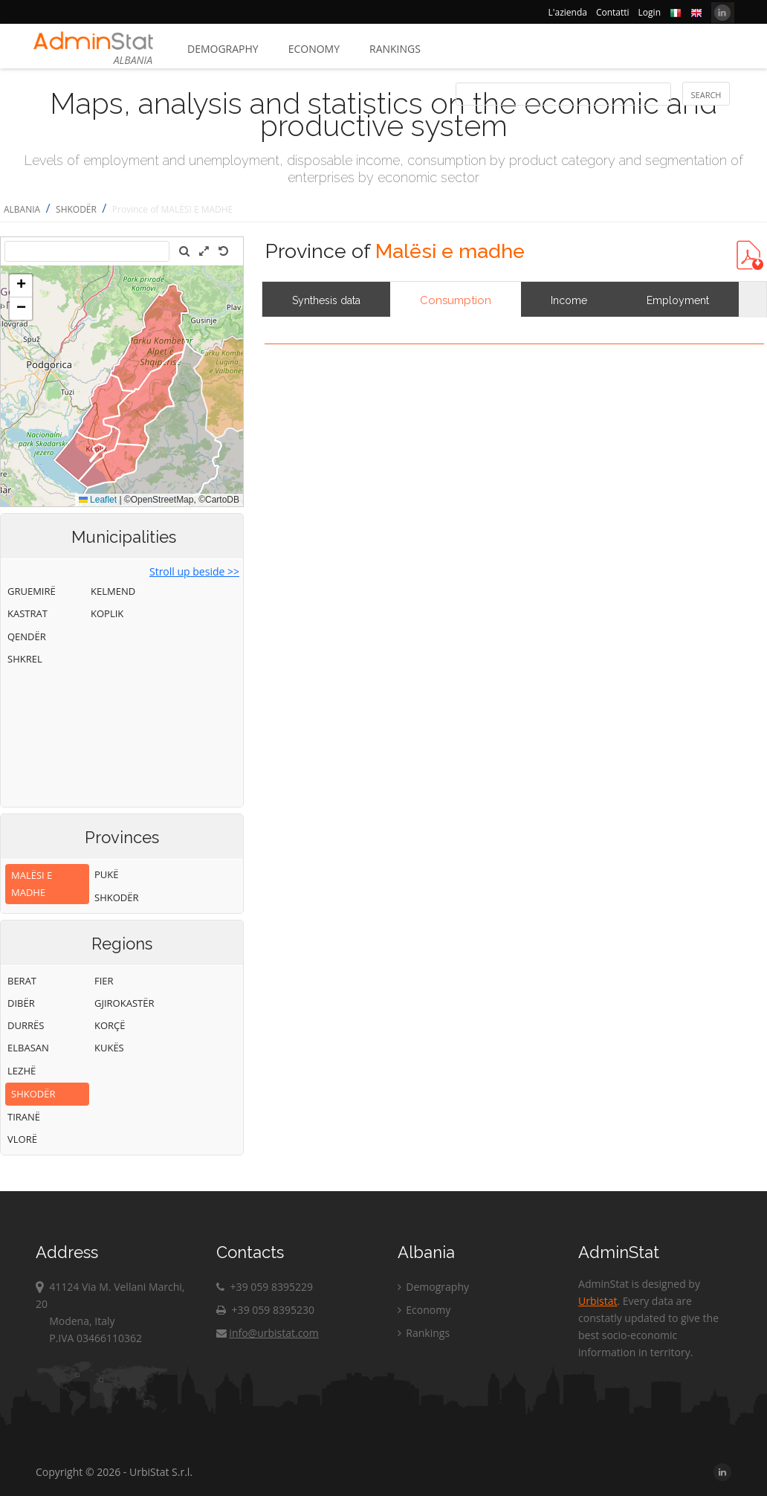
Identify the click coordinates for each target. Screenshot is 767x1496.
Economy (314, 49)
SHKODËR (76, 209)
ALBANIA (22, 209)
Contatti (613, 12)
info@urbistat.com (267, 1333)
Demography (223, 49)
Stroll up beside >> (194, 571)
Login (649, 12)
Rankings (395, 49)
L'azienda (567, 12)
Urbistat (597, 1301)
